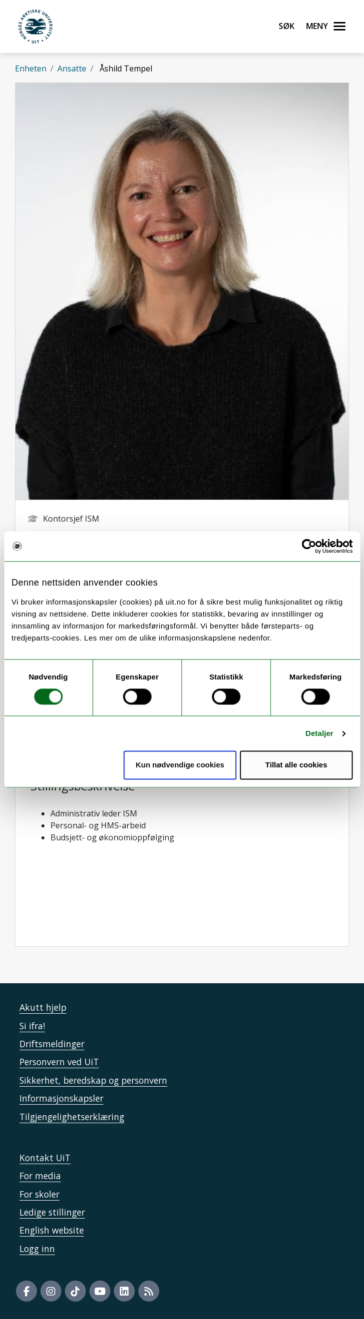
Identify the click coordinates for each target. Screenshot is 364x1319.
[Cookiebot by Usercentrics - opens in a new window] (309, 546)
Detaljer (320, 733)
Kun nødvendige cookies (180, 765)
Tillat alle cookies (296, 765)
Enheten (30, 68)
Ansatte (71, 68)
